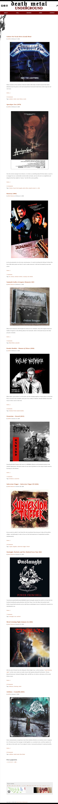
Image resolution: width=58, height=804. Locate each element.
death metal (16, 754)
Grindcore (11, 478)
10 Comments (10, 544)
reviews (29, 13)
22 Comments (10, 752)
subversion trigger (22, 546)
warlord (18, 616)
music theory (20, 99)
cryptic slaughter (13, 546)
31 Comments (10, 97)
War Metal (22, 754)
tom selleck (30, 276)
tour (15, 616)
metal (14, 99)
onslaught (11, 616)
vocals (24, 99)
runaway (25, 276)
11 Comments (10, 186)
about (6, 13)
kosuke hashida (20, 410)
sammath (17, 343)
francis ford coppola (17, 188)
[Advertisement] (30, 24)
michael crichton (18, 276)
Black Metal (12, 343)
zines (40, 13)
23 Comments (10, 684)
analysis (11, 99)
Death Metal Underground (22, 802)
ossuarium (16, 478)
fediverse (11, 686)
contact (52, 13)
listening (16, 686)
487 (15, 762)
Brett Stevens (11, 196)
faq (17, 13)
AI (9, 276)
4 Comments (9, 408)
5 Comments (9, 340)
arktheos (11, 754)
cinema (11, 188)
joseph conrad (32, 188)
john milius (25, 188)
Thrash (28, 546)
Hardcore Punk (12, 410)
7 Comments (9, 274)
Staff (9, 39)
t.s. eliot (38, 188)
